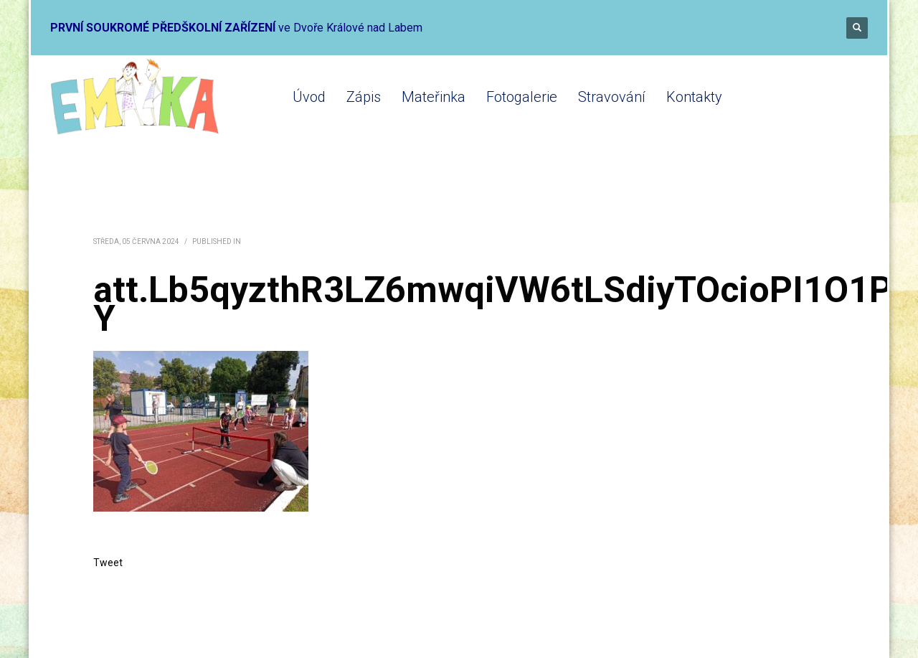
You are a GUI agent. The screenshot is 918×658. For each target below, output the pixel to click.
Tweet (108, 562)
